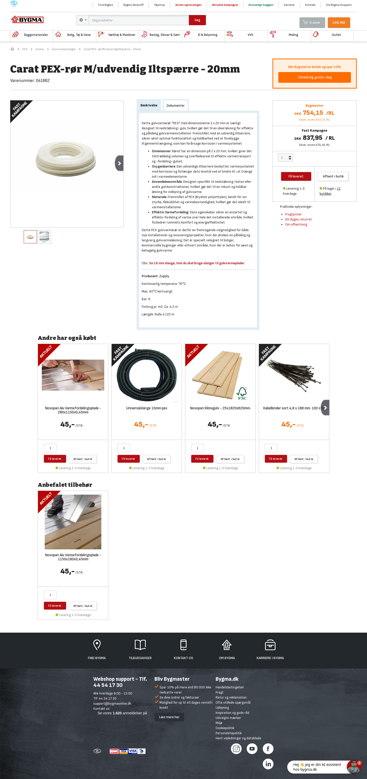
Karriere (289, 5)
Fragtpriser (293, 214)
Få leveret (55, 459)
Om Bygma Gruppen (339, 5)
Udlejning (222, 707)
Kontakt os (101, 708)
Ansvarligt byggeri (260, 5)
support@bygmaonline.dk (112, 703)
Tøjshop (159, 5)
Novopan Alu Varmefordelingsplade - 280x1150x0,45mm (73, 410)
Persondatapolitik (229, 733)
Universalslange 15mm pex (146, 408)
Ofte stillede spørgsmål (233, 702)
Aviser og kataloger (188, 5)
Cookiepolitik (225, 728)
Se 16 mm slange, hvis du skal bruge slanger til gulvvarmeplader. (197, 263)
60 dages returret (298, 219)
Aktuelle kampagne (225, 5)
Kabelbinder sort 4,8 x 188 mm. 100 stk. (294, 408)
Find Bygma (105, 5)
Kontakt (310, 5)
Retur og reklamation (231, 697)
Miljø (219, 723)
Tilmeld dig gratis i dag (315, 77)
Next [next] (119, 163)
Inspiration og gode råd (232, 713)
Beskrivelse (148, 105)
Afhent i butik (333, 176)
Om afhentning (296, 224)
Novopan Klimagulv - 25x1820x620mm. (220, 408)
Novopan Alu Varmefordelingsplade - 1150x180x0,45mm (73, 557)
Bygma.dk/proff (133, 5)
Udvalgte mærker (228, 718)
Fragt (220, 692)
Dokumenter (176, 105)
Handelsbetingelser (230, 687)
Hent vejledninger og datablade (238, 738)
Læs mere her (169, 717)
